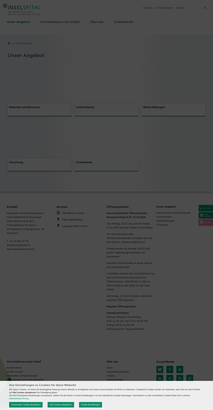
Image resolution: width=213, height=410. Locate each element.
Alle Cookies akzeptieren (61, 405)
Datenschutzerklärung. (19, 398)
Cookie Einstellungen (90, 405)
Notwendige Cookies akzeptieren (25, 405)
